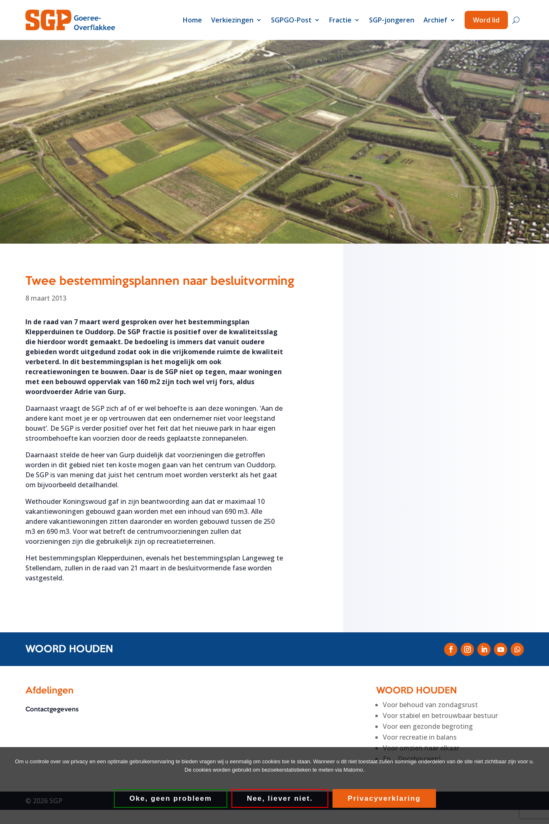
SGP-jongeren (391, 20)
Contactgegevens (52, 714)
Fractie (340, 20)
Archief (435, 20)
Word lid (486, 20)
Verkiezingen (232, 20)
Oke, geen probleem (172, 800)
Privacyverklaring (385, 800)
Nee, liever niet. (282, 800)
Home (192, 20)
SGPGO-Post (291, 20)
